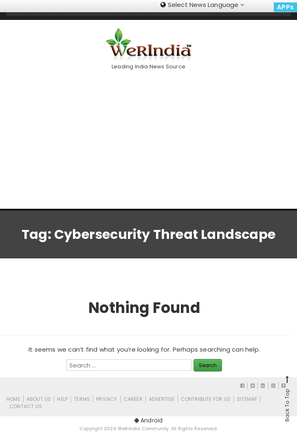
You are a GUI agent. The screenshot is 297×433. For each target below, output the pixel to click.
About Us (38, 399)
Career (133, 399)
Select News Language (202, 4)
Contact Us (25, 406)
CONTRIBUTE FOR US (206, 399)
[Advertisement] (151, 136)
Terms (82, 399)
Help (62, 399)
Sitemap (247, 399)
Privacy (106, 399)
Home (13, 399)
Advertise (162, 399)
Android (148, 420)
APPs (285, 7)
